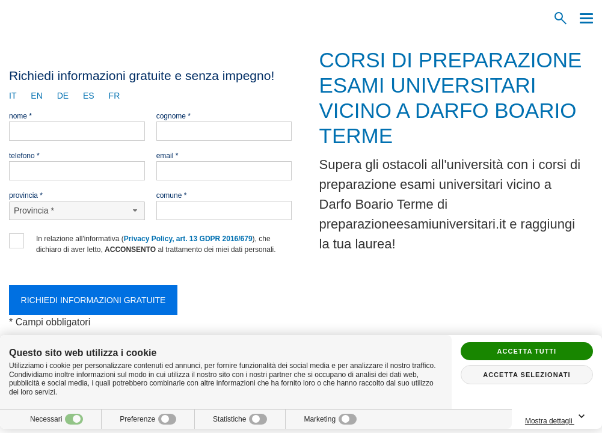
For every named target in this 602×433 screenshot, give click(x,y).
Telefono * (24, 156)
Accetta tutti (527, 351)
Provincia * (26, 195)
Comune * (171, 195)
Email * (167, 156)
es (88, 95)
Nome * (20, 116)
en (36, 95)
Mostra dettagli (557, 417)
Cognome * (173, 116)
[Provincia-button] (77, 210)
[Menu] (583, 18)
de (63, 95)
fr (114, 95)
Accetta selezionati (526, 374)
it (12, 95)
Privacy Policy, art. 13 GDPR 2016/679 (188, 239)
